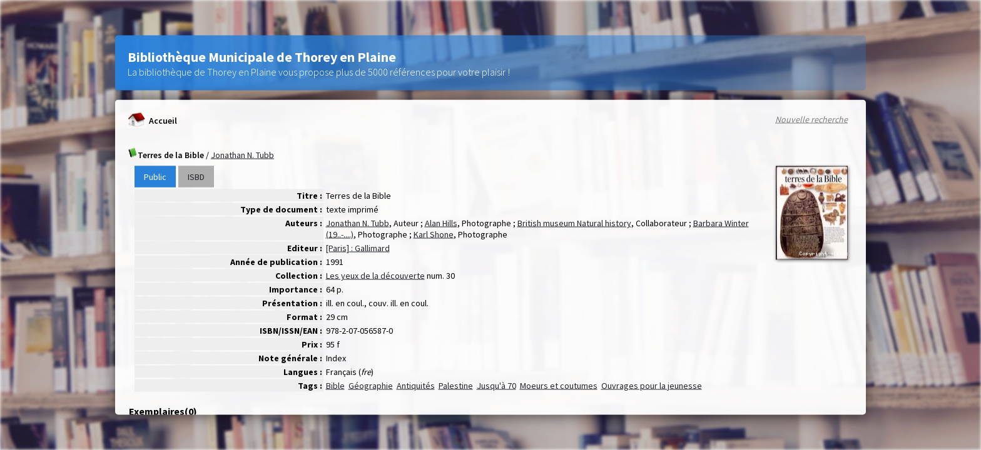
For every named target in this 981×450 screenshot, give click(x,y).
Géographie (370, 385)
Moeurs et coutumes (558, 385)
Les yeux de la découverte (375, 275)
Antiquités (416, 385)
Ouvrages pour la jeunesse (651, 385)
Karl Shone (434, 234)
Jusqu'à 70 (496, 385)
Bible (335, 385)
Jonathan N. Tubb (242, 155)
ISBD (196, 176)
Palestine (456, 385)
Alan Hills (441, 223)
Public (155, 176)
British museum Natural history (574, 223)
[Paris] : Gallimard (358, 248)
